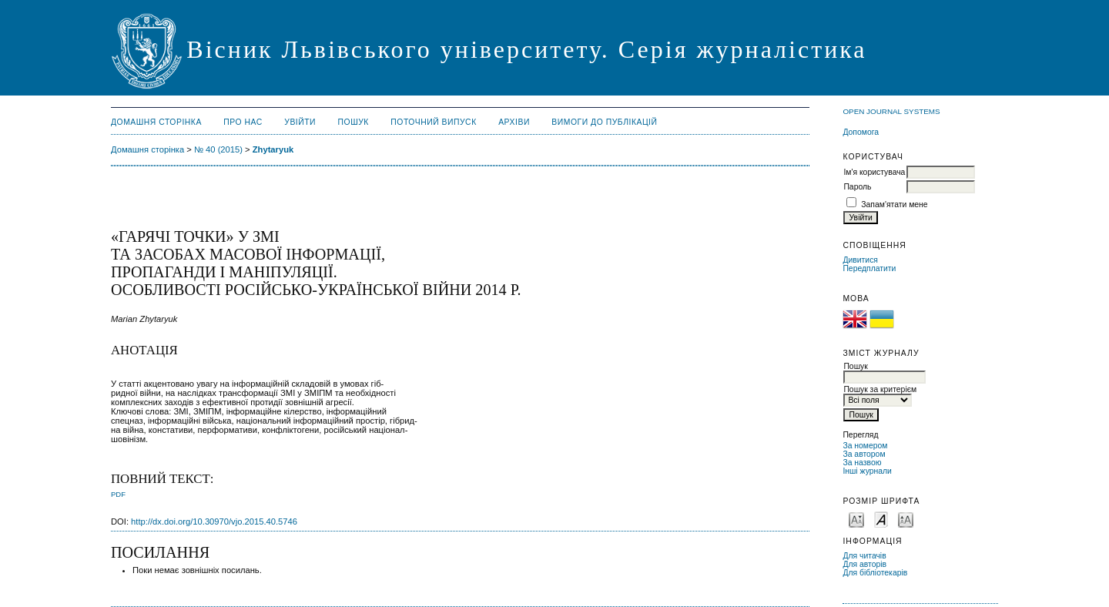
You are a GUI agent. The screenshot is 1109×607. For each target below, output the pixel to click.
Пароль (857, 187)
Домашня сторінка (156, 122)
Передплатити (869, 268)
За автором (864, 454)
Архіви (514, 122)
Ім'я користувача (874, 172)
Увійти (300, 122)
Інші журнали (867, 471)
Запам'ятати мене (894, 204)
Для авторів (864, 564)
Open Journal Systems (891, 111)
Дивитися (860, 260)
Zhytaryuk (273, 149)
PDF (118, 494)
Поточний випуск (433, 122)
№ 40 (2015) (218, 149)
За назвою (862, 462)
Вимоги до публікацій (604, 122)
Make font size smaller (856, 519)
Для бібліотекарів (875, 572)
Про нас (243, 122)
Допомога (861, 132)
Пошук (353, 122)
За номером (865, 445)
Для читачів (864, 556)
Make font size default (881, 519)
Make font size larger (905, 519)
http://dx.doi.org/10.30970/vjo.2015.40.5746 (214, 521)
